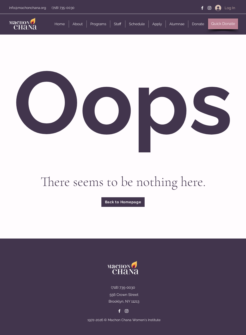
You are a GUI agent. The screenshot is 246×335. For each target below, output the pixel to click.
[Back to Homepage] (123, 202)
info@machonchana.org (27, 8)
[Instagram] (209, 8)
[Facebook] (202, 8)
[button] (77, 24)
